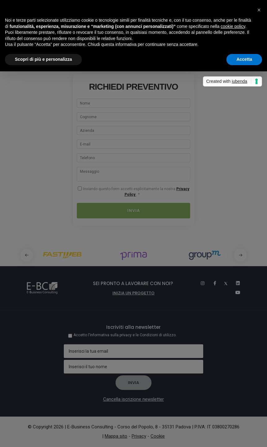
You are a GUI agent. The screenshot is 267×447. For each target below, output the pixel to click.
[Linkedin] (235, 283)
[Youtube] (235, 292)
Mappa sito (116, 436)
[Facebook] (211, 283)
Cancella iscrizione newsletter (133, 399)
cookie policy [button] (233, 26)
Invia (133, 210)
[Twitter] (223, 283)
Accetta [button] (244, 59)
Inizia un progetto (133, 293)
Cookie (158, 436)
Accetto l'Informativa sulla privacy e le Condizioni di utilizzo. (125, 335)
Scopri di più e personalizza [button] (43, 59)
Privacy (139, 436)
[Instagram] (199, 283)
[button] (240, 255)
